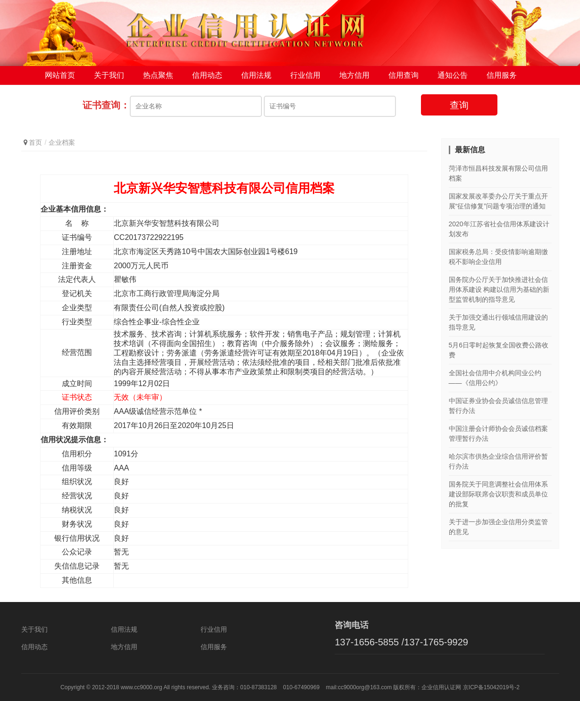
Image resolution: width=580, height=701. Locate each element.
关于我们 (109, 75)
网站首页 (60, 75)
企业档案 (62, 142)
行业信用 (305, 75)
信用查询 (403, 75)
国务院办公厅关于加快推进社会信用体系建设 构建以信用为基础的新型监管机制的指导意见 (499, 289)
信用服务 (502, 75)
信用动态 (207, 75)
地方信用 (354, 75)
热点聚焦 (158, 75)
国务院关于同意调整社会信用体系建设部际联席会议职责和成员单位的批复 (498, 494)
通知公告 (452, 75)
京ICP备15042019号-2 (491, 687)
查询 (459, 105)
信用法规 (256, 75)
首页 (35, 142)
